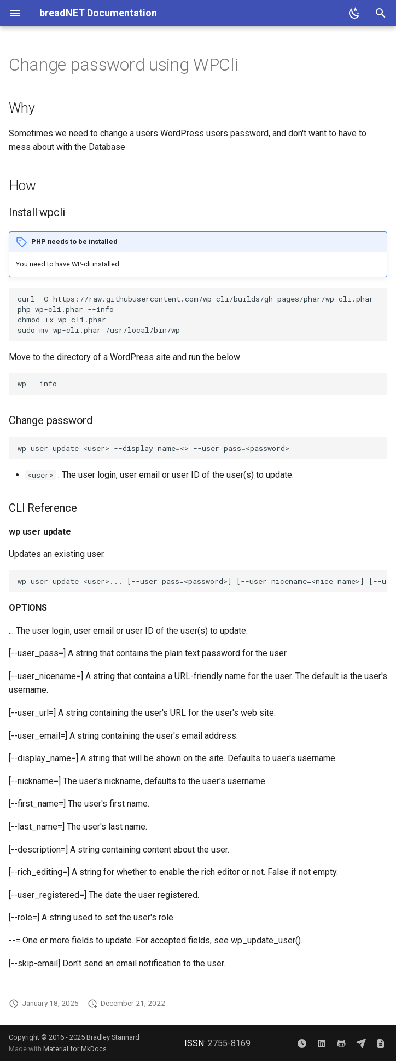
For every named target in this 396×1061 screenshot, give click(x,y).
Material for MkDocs (75, 1049)
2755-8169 (229, 1043)
